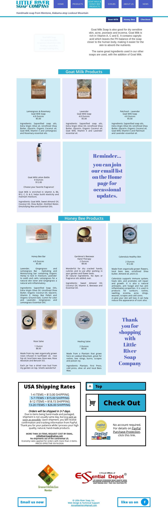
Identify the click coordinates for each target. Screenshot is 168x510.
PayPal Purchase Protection (127, 430)
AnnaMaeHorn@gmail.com (84, 505)
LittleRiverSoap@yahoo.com (49, 436)
